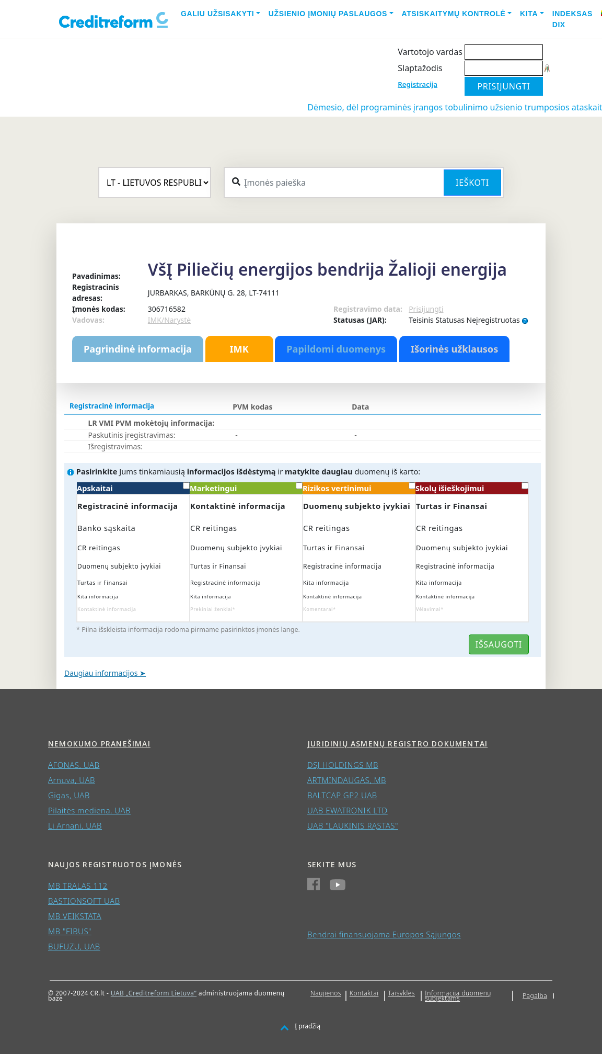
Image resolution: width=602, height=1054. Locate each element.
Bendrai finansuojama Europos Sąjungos (384, 934)
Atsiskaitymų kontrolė (454, 13)
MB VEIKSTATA (74, 916)
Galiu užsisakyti (217, 13)
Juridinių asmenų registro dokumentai (397, 744)
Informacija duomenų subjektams (458, 996)
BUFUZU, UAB (74, 946)
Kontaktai (364, 993)
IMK (238, 349)
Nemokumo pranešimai (99, 744)
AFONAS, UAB (73, 765)
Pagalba (535, 995)
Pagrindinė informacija (138, 349)
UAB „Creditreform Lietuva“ (153, 993)
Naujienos (325, 993)
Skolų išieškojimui (471, 487)
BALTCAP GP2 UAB (342, 795)
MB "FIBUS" (69, 931)
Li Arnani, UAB (75, 825)
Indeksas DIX (572, 19)
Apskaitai (133, 487)
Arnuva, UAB (71, 780)
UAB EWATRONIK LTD (347, 810)
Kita (529, 13)
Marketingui (246, 487)
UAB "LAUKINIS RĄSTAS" (352, 825)
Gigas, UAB (69, 795)
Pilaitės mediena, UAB (89, 810)
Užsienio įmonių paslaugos (328, 13)
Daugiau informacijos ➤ (105, 673)
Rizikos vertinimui (359, 487)
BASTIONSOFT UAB (84, 901)
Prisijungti (426, 309)
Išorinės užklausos (455, 349)
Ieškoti (472, 182)
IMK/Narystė (169, 320)
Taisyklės (401, 993)
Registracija (417, 84)
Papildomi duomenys (336, 349)
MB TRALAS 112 (78, 885)
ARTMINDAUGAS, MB (346, 780)
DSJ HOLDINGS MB (342, 765)
